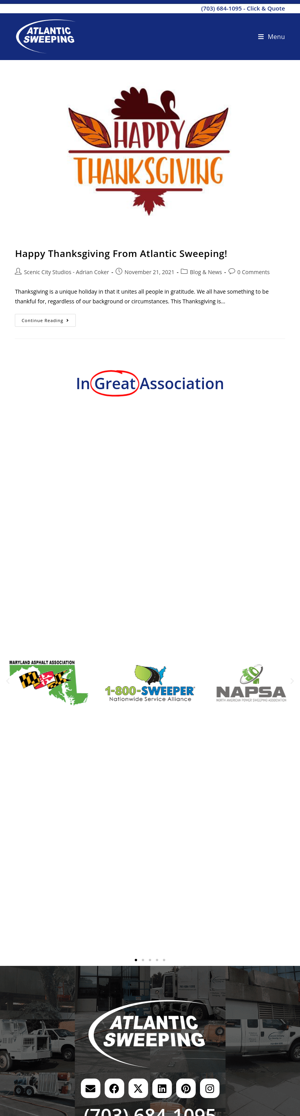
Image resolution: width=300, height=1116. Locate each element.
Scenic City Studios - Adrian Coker (66, 272)
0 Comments (254, 272)
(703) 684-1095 (221, 8)
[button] (8, 681)
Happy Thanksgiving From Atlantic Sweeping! (121, 253)
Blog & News (206, 272)
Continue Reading (48, 318)
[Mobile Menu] (271, 36)
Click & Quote (266, 8)
